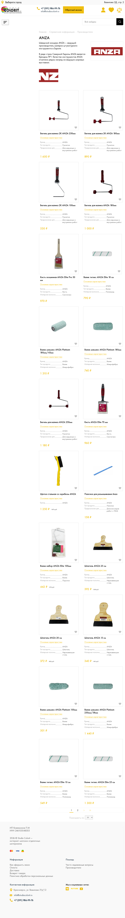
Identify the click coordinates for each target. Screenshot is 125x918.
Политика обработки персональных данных (31, 876)
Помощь (70, 859)
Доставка (14, 870)
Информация (16, 859)
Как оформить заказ (20, 864)
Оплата (13, 867)
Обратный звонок (73, 10)
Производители (73, 867)
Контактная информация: (22, 884)
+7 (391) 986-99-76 (50, 8)
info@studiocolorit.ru (50, 11)
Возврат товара (17, 873)
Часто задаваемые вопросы (79, 864)
